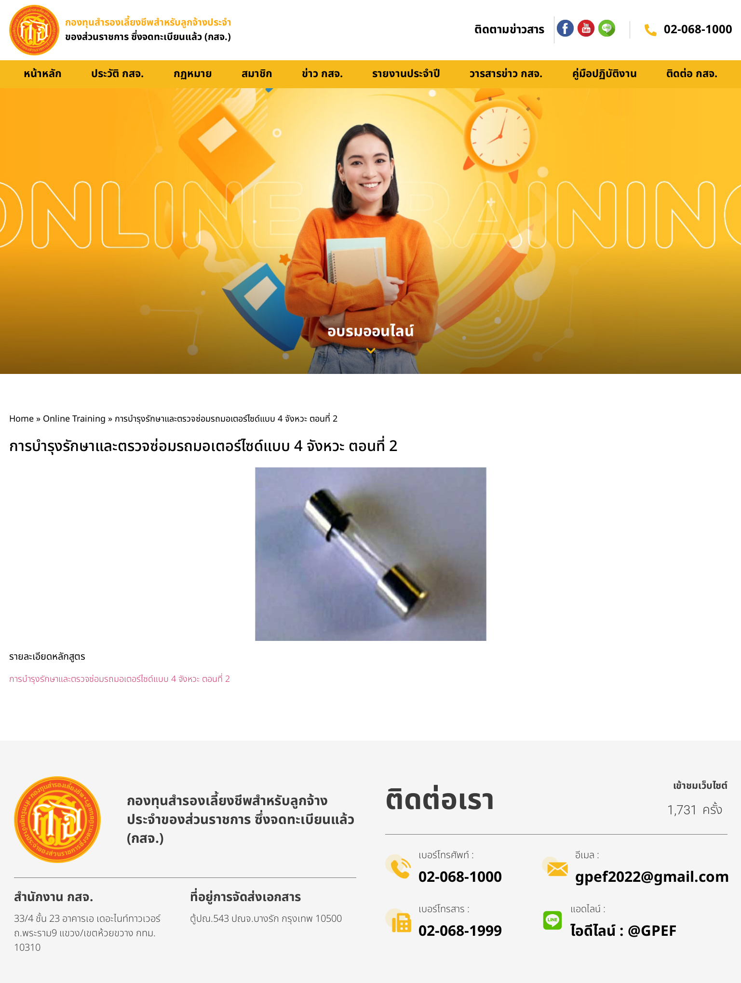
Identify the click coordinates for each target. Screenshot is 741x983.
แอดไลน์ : (588, 909)
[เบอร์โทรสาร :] (398, 920)
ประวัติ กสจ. (117, 74)
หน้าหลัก (43, 74)
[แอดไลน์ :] (552, 920)
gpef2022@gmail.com (652, 877)
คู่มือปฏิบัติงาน (604, 74)
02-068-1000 (698, 30)
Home (21, 418)
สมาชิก (257, 74)
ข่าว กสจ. (322, 74)
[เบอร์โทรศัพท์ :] (398, 866)
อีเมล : (587, 855)
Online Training (74, 418)
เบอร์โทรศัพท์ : (446, 855)
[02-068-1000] (651, 30)
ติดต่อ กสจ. (691, 74)
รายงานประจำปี (406, 74)
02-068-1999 (460, 931)
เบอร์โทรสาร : (444, 909)
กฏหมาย (193, 74)
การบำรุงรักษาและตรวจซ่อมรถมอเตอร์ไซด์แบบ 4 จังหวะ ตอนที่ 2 (119, 679)
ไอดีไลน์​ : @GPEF (623, 931)
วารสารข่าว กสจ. (506, 74)
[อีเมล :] (555, 866)
